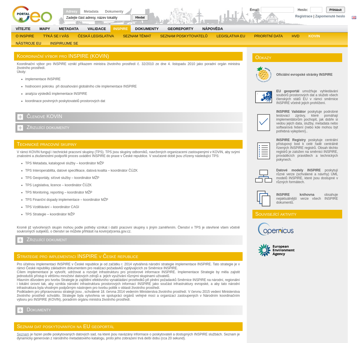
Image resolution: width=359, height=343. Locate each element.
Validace (97, 29)
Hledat (140, 17)
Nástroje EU (28, 43)
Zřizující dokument (47, 239)
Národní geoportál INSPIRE (34, 14)
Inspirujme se (64, 43)
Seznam (23, 334)
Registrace (303, 16)
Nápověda (212, 29)
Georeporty (181, 29)
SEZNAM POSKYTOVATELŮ (184, 36)
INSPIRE (120, 29)
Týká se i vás (56, 36)
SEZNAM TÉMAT (137, 36)
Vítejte (23, 29)
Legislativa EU (231, 36)
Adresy (71, 11)
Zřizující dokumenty (48, 127)
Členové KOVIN (44, 116)
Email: (255, 10)
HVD (295, 36)
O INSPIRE (25, 36)
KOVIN (314, 36)
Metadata (91, 11)
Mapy (45, 29)
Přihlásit (336, 9)
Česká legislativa (96, 36)
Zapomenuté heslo (330, 16)
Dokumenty (114, 11)
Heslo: (303, 10)
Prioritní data (268, 36)
